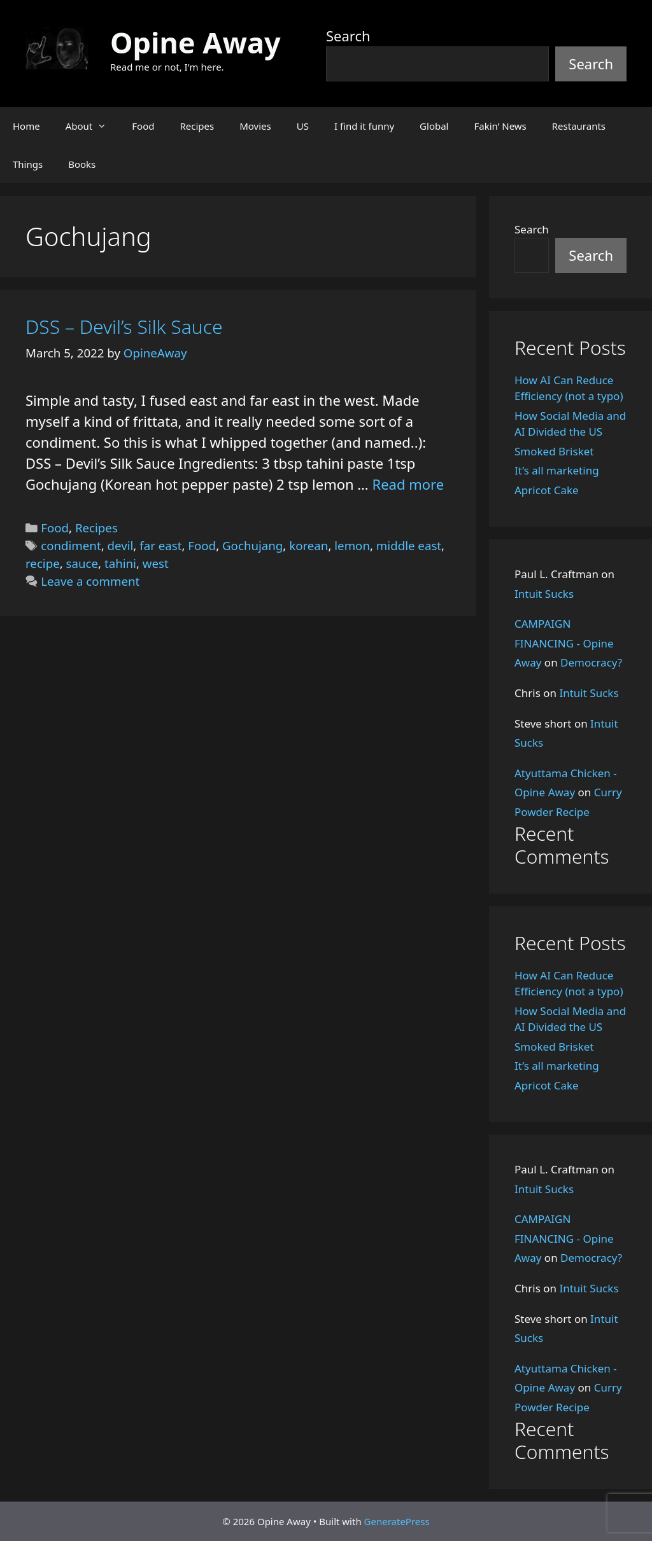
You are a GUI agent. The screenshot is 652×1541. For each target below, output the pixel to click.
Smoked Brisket (553, 451)
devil (121, 545)
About (93, 126)
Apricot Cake (546, 490)
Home (26, 126)
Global (434, 126)
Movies (255, 126)
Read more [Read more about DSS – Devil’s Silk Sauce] (408, 484)
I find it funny (364, 126)
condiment (71, 545)
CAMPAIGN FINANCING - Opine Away (564, 643)
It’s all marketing (556, 470)
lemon (352, 545)
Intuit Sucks (544, 593)
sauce (82, 563)
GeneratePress (397, 1521)
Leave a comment (90, 581)
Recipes (197, 126)
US (303, 126)
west (156, 563)
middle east (408, 545)
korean (308, 545)
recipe (42, 563)
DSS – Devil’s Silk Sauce (124, 327)
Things (28, 164)
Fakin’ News (500, 126)
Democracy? (591, 662)
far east (160, 545)
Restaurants (579, 126)
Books (82, 164)
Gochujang (252, 545)
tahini (120, 563)
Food (143, 126)
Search (348, 35)
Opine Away (195, 42)
